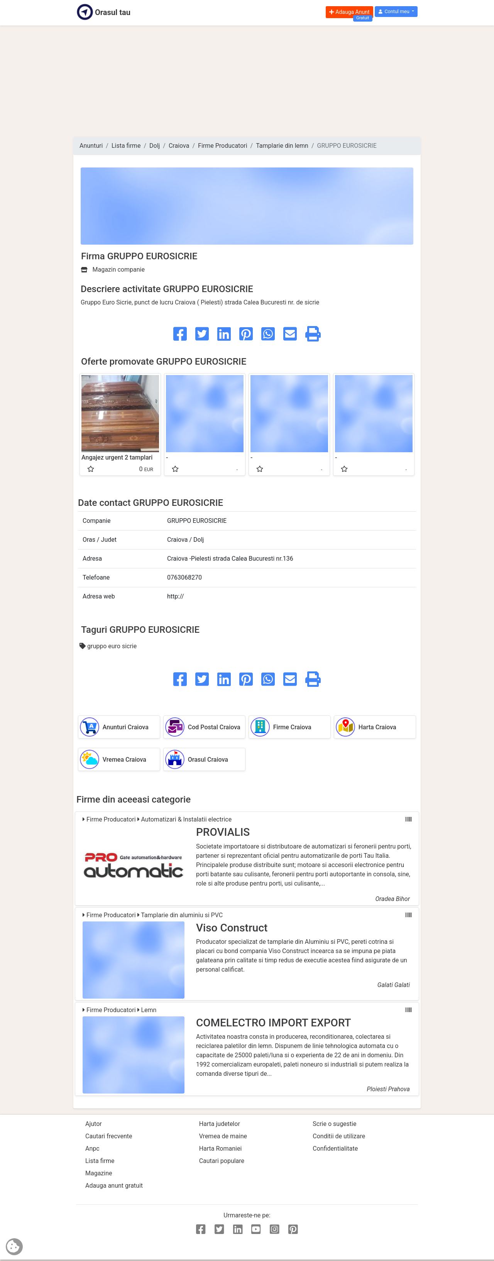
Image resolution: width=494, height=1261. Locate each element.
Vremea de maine (223, 1136)
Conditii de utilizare (339, 1136)
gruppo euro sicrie (108, 646)
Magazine (98, 1173)
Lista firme (126, 145)
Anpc (92, 1148)
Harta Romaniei (220, 1148)
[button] (396, 11)
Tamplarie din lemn (282, 145)
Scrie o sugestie (334, 1123)
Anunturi (91, 145)
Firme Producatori (222, 145)
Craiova (179, 145)
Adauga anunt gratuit (114, 1185)
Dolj (154, 145)
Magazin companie (113, 269)
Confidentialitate (335, 1148)
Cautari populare (221, 1161)
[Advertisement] (247, 81)
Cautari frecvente (108, 1136)
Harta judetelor (219, 1123)
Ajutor (93, 1123)
